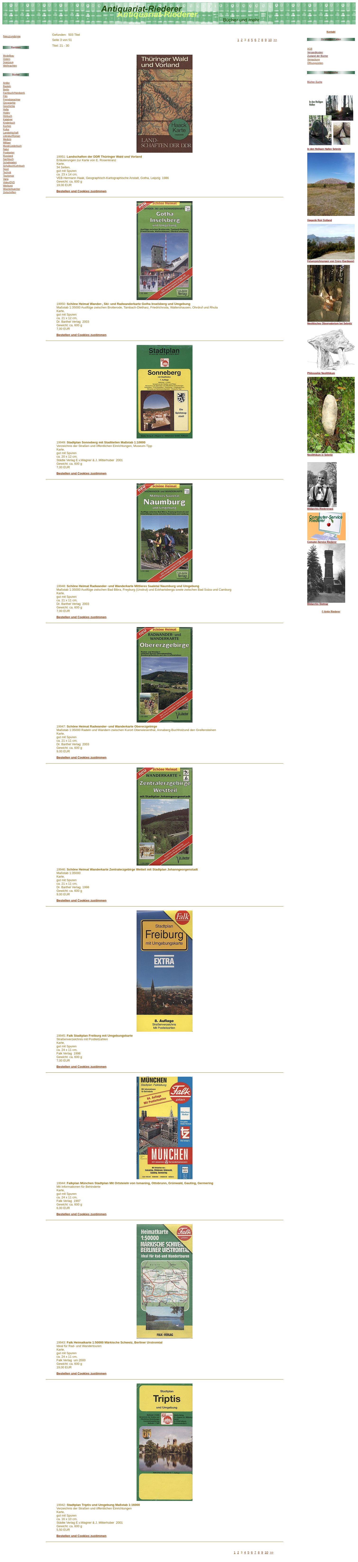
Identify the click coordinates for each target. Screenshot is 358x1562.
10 (269, 40)
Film (5, 96)
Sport (6, 169)
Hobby (6, 113)
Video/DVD (9, 182)
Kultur (6, 129)
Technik (7, 172)
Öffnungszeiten (315, 63)
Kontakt (330, 32)
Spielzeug (8, 62)
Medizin (7, 139)
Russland (8, 156)
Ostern (6, 59)
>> (275, 40)
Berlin (6, 89)
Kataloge (7, 119)
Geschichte (9, 106)
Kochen (7, 126)
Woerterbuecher (11, 189)
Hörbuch (7, 116)
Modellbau (8, 55)
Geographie (9, 103)
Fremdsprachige (11, 99)
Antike (6, 83)
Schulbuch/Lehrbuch (14, 166)
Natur (6, 149)
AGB (309, 49)
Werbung (8, 185)
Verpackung (313, 59)
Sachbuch (8, 159)
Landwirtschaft (10, 132)
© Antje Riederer (331, 611)
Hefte (6, 109)
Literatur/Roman (11, 136)
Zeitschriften (9, 192)
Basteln (7, 86)
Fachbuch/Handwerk (14, 93)
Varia (6, 179)
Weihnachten (10, 65)
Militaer (7, 142)
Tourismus (8, 175)
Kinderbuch (9, 122)
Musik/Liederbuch (12, 146)
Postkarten (8, 152)
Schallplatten (10, 162)
